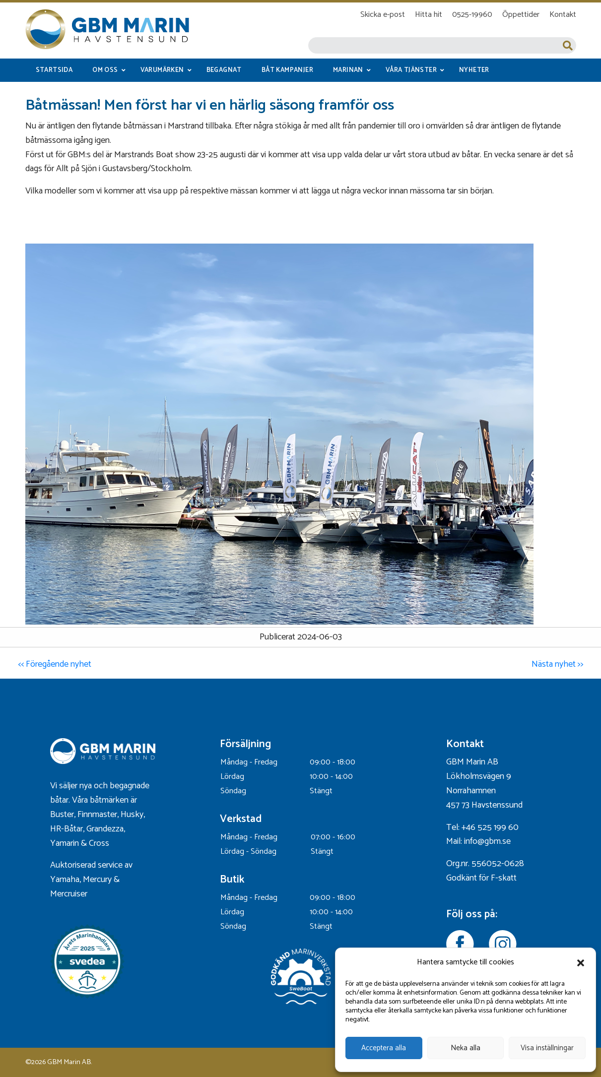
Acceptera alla (383, 1048)
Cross (100, 843)
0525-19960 (472, 14)
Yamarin (64, 843)
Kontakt (562, 14)
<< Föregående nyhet (54, 664)
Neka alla (465, 1048)
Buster (62, 814)
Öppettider (520, 14)
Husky (132, 814)
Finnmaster (97, 814)
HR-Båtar (66, 829)
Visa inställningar (547, 1048)
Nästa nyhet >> (558, 664)
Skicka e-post (382, 14)
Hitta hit (428, 14)
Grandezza (105, 829)
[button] (581, 963)
